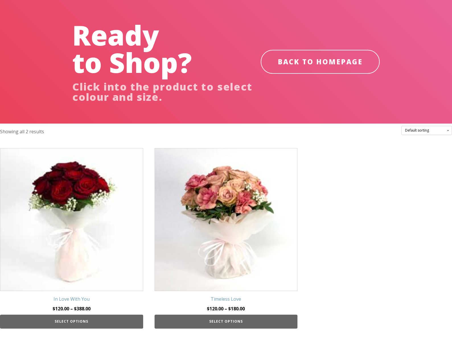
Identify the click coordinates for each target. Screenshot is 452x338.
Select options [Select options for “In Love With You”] (71, 321)
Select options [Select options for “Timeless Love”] (226, 321)
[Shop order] (426, 130)
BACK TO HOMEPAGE (320, 61)
